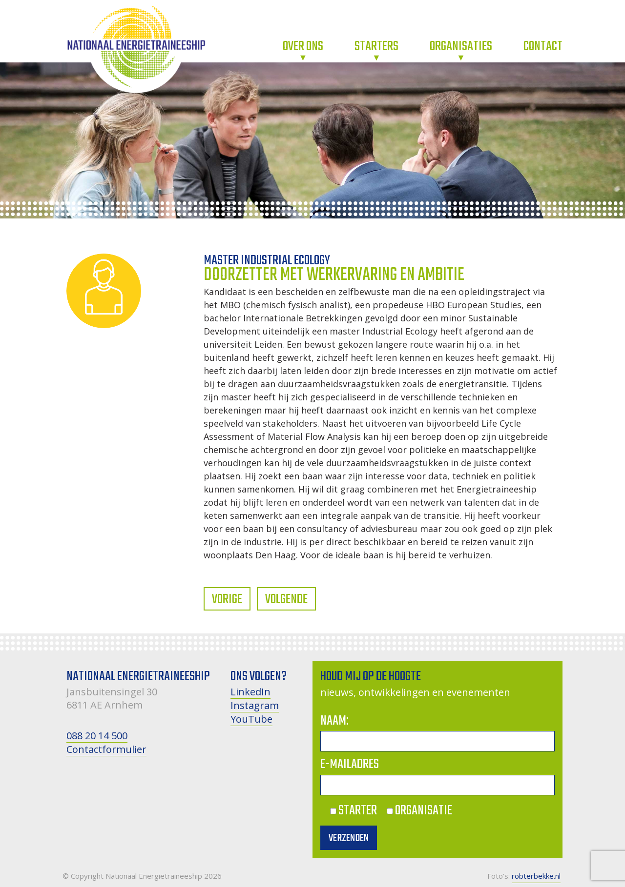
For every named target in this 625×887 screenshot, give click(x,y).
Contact (542, 46)
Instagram (254, 705)
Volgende (286, 599)
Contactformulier (106, 749)
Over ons (303, 46)
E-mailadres (349, 764)
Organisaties (461, 46)
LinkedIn (250, 691)
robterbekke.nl (536, 876)
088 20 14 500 (96, 735)
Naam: (334, 721)
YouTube (251, 719)
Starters (376, 46)
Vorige (227, 599)
